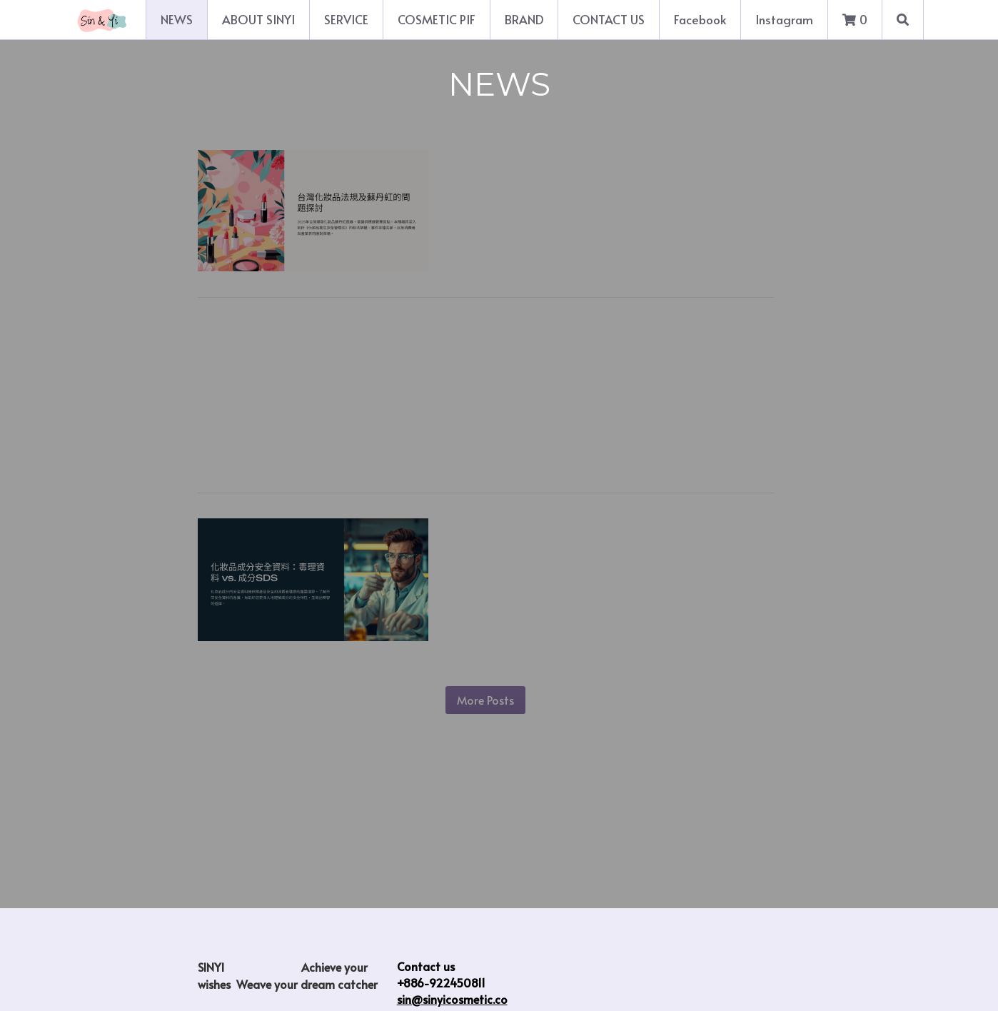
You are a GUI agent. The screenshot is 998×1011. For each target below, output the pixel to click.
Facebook (700, 19)
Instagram (784, 19)
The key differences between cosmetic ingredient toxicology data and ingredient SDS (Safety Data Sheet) (623, 555)
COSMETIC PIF (436, 19)
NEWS (177, 19)
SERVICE (346, 19)
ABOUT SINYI (258, 19)
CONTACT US (609, 19)
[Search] (902, 19)
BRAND (524, 19)
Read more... (490, 261)
